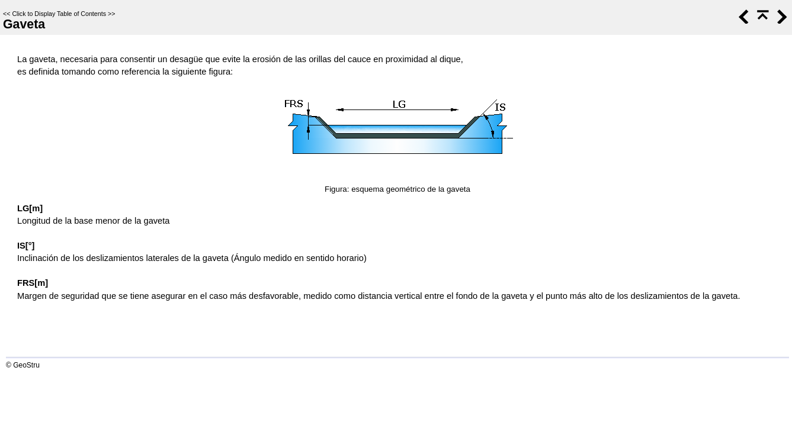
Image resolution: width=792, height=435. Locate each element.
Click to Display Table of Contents (59, 13)
